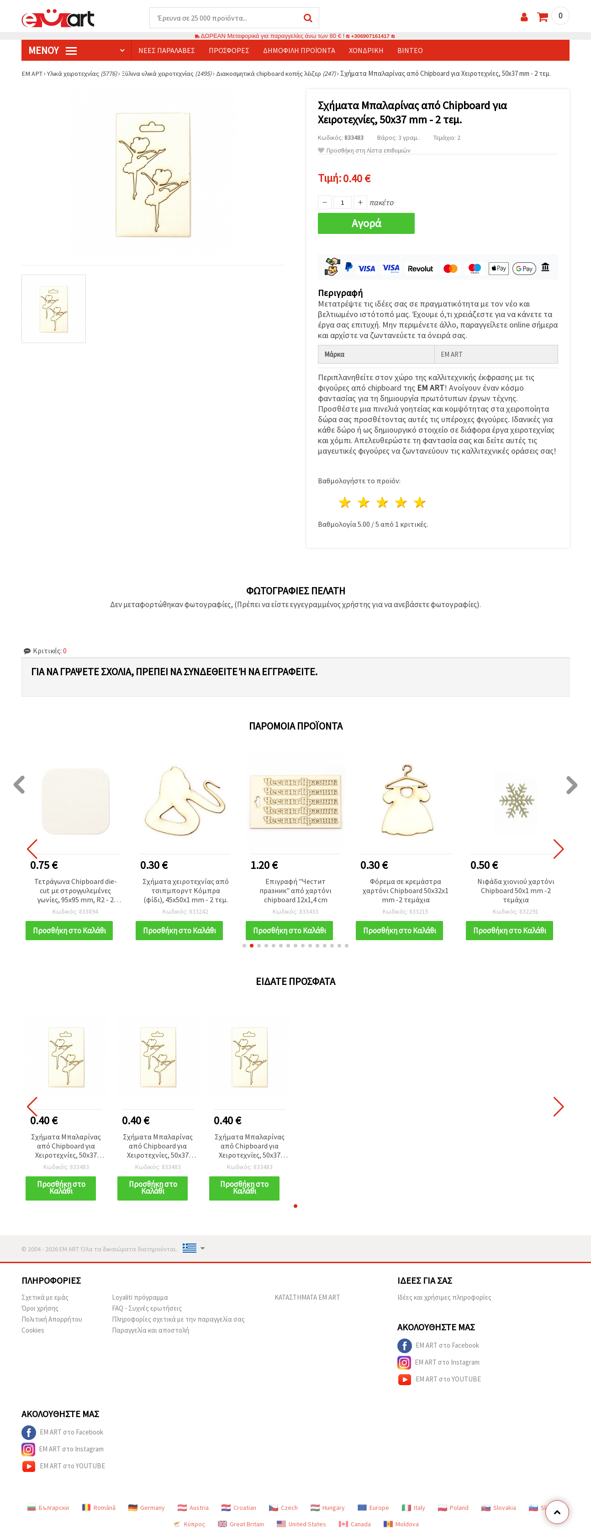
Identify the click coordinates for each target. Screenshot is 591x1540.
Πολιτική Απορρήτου (51, 1322)
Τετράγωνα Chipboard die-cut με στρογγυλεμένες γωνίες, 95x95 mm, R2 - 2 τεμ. (75, 889)
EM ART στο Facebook (438, 1349)
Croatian (239, 1511)
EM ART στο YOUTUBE (439, 1383)
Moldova (401, 1527)
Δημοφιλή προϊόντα (299, 50)
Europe (373, 1510)
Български (48, 1510)
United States (301, 1527)
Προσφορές (229, 50)
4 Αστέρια (401, 501)
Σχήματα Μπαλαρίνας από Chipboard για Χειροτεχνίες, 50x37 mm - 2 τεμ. (66, 1149)
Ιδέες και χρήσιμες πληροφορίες (444, 1300)
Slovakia (498, 1511)
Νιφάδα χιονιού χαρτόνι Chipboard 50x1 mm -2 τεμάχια (515, 888)
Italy (413, 1511)
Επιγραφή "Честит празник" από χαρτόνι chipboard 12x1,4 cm (295, 888)
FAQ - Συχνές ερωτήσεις (147, 1311)
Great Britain (241, 1527)
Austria (193, 1511)
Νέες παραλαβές (166, 50)
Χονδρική (366, 50)
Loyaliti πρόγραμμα (140, 1300)
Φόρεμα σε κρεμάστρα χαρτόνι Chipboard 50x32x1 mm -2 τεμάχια (406, 888)
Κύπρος (188, 1527)
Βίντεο (410, 50)
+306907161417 (370, 36)
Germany (146, 1511)
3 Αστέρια (383, 501)
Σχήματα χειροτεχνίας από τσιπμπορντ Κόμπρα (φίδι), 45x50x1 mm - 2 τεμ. (185, 888)
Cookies (32, 1333)
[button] (244, 949)
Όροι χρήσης (39, 1311)
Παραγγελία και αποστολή (150, 1333)
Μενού (52, 50)
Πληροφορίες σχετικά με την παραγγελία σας (178, 1322)
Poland (453, 1511)
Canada (355, 1527)
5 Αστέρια (420, 501)
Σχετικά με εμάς (45, 1300)
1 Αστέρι (345, 501)
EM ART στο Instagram (438, 1366)
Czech (283, 1511)
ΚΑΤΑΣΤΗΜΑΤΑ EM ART (307, 1300)
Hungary (328, 1511)
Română (99, 1510)
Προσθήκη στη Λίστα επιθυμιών (364, 151)
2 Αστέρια (364, 501)
